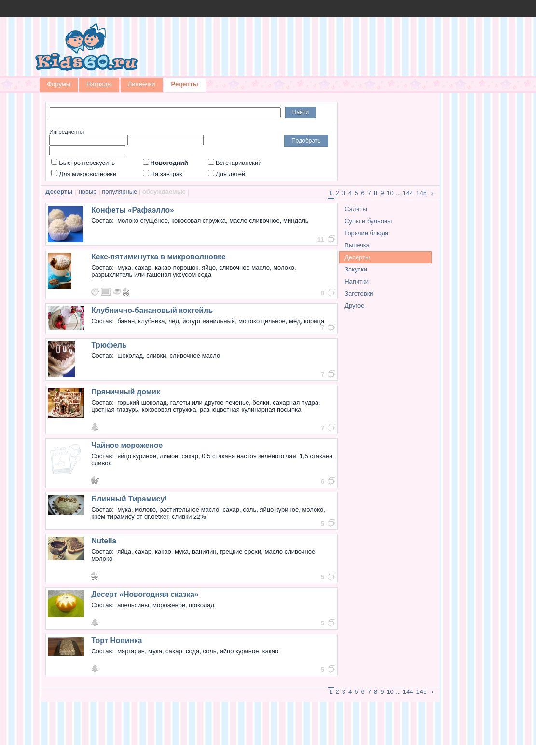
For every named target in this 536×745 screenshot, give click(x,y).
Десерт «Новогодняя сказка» (144, 594)
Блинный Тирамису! (129, 499)
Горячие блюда (366, 233)
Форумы (58, 84)
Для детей (227, 173)
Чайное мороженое (127, 445)
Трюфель (108, 345)
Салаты (355, 209)
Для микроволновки (83, 173)
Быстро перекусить (83, 162)
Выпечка (357, 245)
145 (421, 193)
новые (88, 191)
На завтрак (162, 173)
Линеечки (141, 84)
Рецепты (184, 84)
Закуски (355, 269)
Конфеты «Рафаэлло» (132, 210)
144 (408, 193)
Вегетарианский (235, 162)
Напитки (356, 281)
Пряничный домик (125, 392)
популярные (119, 191)
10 (389, 193)
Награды (99, 84)
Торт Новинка (116, 641)
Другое (354, 305)
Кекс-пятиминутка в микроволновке (158, 257)
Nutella (103, 541)
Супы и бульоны (368, 221)
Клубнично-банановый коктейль (152, 310)
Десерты (357, 257)
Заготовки (358, 293)
